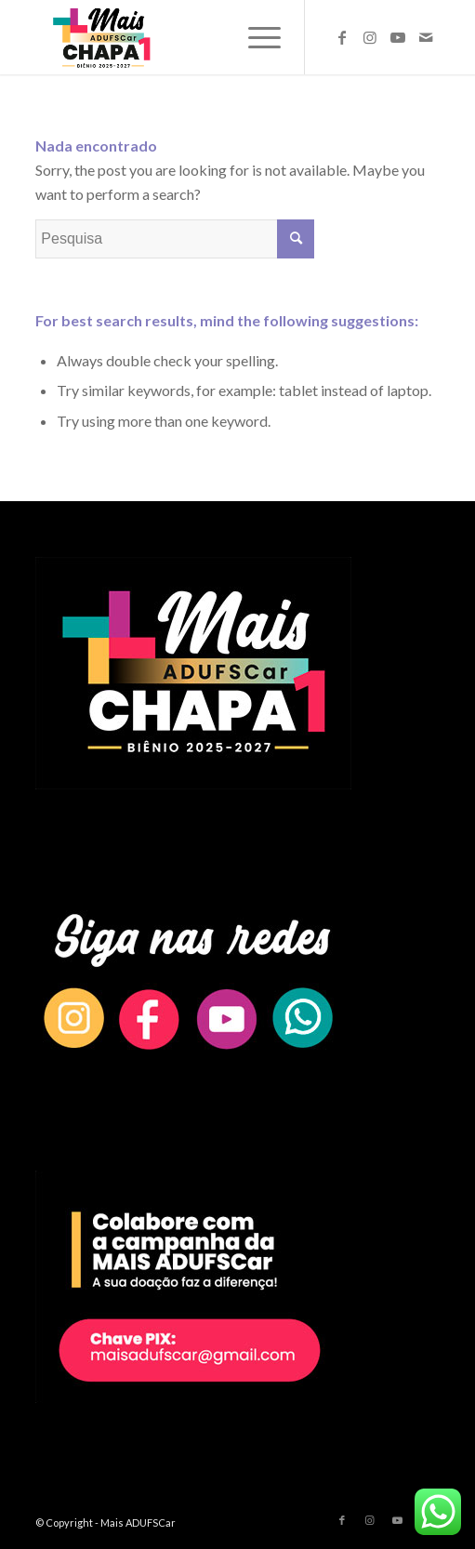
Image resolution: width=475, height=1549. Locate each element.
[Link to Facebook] (342, 37)
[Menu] (255, 37)
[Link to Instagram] (370, 37)
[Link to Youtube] (398, 37)
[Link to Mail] (426, 37)
